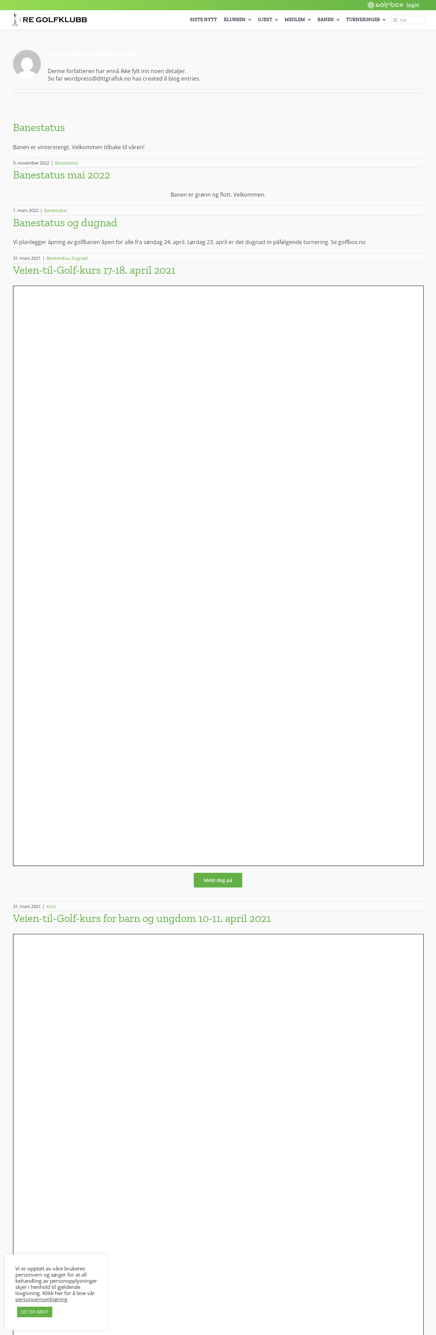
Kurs (51, 906)
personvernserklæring (41, 1299)
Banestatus (39, 127)
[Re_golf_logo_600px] (49, 16)
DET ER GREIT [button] (34, 1312)
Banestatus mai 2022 (61, 174)
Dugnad (79, 258)
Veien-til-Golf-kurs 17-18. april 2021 (94, 270)
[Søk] (408, 20)
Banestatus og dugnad (65, 222)
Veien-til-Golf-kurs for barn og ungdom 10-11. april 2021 (142, 918)
